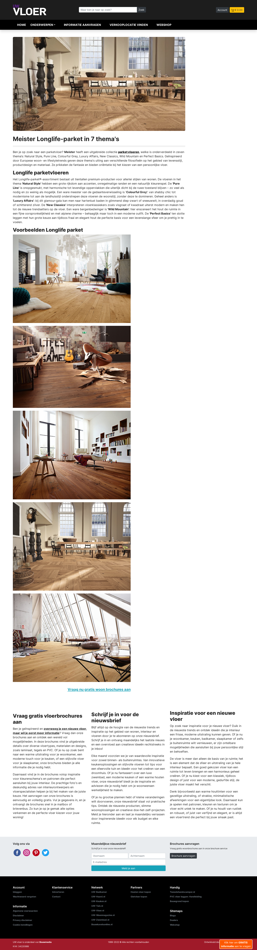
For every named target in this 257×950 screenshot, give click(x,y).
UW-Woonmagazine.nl (103, 915)
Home (21, 25)
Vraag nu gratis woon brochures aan (99, 689)
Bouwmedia (45, 942)
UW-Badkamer (99, 892)
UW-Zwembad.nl (100, 919)
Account (222, 9)
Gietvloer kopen (139, 896)
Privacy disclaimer (22, 920)
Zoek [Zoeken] (141, 9)
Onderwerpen (41, 25)
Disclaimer (18, 915)
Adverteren (58, 892)
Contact (56, 896)
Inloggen (17, 892)
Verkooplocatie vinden (129, 25)
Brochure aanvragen (183, 855)
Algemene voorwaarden (25, 911)
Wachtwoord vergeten (24, 896)
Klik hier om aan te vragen (236, 944)
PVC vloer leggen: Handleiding (186, 896)
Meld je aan (128, 868)
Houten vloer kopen (141, 892)
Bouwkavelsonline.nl (101, 924)
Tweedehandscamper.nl (182, 892)
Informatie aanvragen (82, 25)
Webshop (164, 25)
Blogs (173, 915)
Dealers (174, 920)
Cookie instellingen (22, 924)
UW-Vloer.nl (97, 910)
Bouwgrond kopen (179, 901)
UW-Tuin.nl (97, 906)
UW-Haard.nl (98, 896)
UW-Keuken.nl (98, 901)
